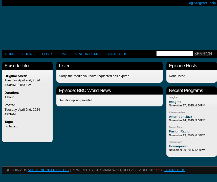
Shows (28, 54)
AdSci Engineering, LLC (48, 170)
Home (10, 54)
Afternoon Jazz (177, 112)
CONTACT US (116, 54)
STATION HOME (87, 54)
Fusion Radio (176, 127)
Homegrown (175, 142)
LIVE (64, 54)
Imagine (173, 97)
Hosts (47, 54)
